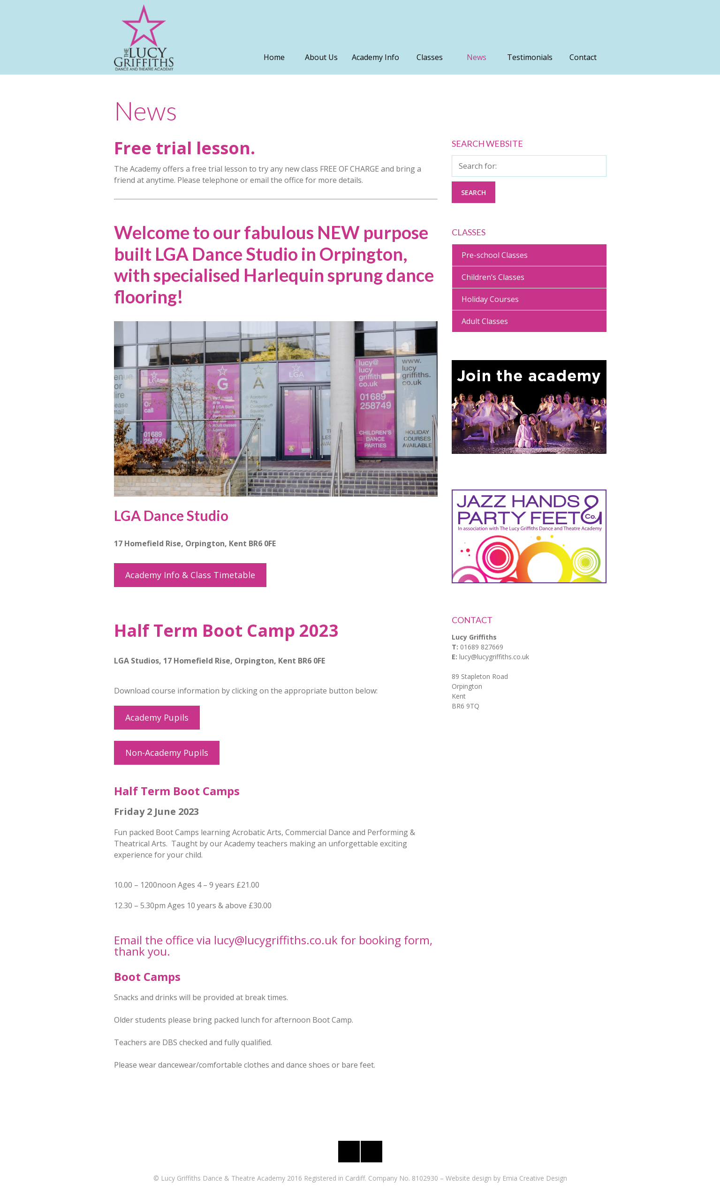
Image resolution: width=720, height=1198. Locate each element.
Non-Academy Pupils (166, 752)
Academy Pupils (157, 717)
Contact (583, 57)
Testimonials (530, 57)
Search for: (478, 166)
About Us (321, 57)
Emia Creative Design (534, 1178)
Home (274, 57)
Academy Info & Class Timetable (190, 574)
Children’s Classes (493, 277)
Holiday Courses (490, 299)
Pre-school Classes (495, 255)
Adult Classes (485, 321)
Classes (430, 57)
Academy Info (375, 57)
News (476, 57)
